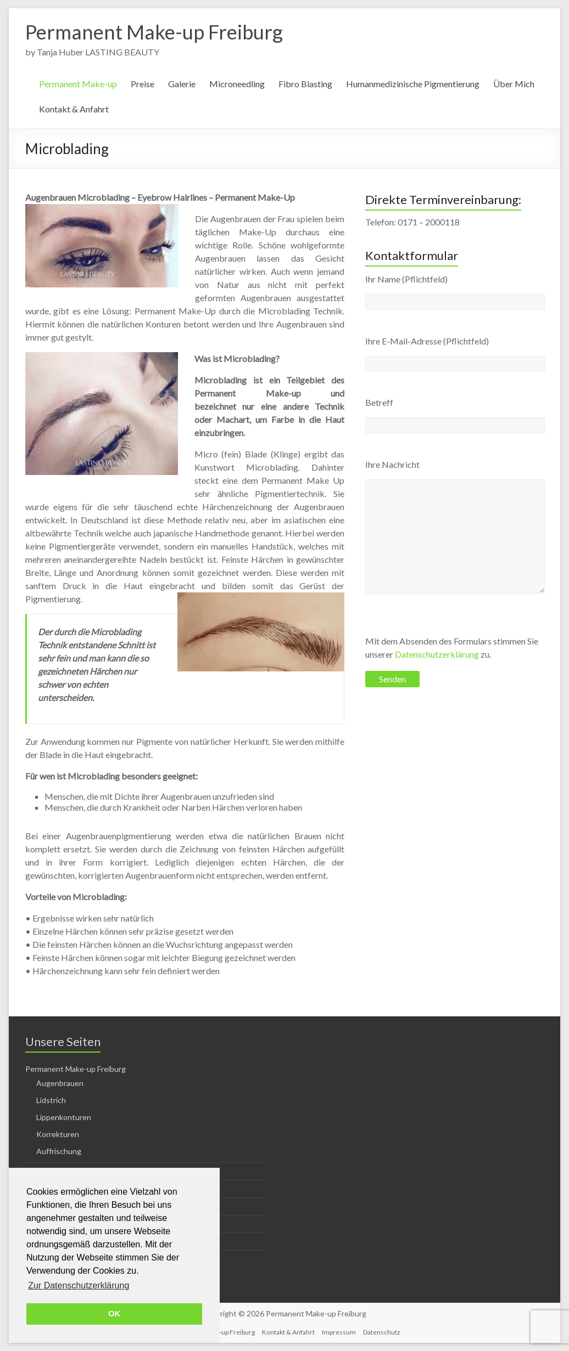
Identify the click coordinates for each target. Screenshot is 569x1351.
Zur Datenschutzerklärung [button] (78, 1285)
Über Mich (513, 83)
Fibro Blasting (305, 83)
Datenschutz (381, 1332)
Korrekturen (57, 1134)
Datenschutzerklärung (437, 654)
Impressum (339, 1332)
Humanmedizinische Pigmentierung (412, 83)
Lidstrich (51, 1100)
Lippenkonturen (63, 1117)
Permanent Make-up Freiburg (154, 32)
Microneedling (237, 83)
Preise (142, 83)
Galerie (182, 83)
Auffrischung (58, 1151)
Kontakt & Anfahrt (74, 109)
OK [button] (114, 1313)
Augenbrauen (59, 1083)
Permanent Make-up (78, 83)
